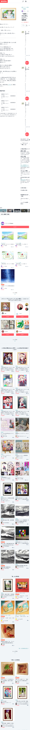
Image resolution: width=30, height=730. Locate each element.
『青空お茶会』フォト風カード (21, 263)
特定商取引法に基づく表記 (24, 195)
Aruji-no (20, 331)
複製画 (24, 8)
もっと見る (15, 340)
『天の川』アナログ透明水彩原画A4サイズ (7, 286)
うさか (20, 313)
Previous (2, 14)
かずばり (6, 331)
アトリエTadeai (9, 223)
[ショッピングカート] (25, 1)
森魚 (5, 313)
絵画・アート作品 (25, 7)
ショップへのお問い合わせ (24, 203)
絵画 (2, 283)
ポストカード (3, 243)
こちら (9, 84)
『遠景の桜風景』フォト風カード (22, 244)
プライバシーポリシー (24, 199)
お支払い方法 (24, 190)
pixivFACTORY (23, 179)
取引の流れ (24, 187)
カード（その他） (19, 243)
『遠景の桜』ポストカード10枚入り (7, 244)
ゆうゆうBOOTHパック (24, 166)
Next (15, 14)
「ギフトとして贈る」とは (25, 144)
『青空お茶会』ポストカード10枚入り (7, 264)
